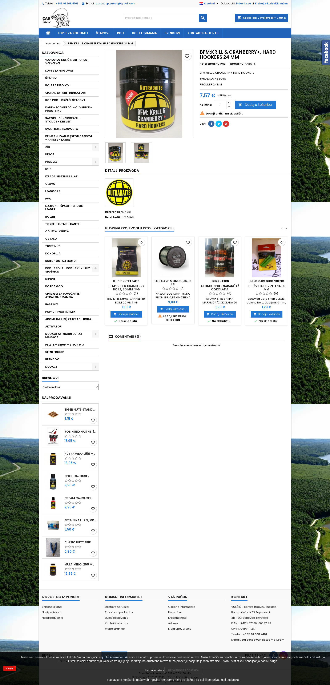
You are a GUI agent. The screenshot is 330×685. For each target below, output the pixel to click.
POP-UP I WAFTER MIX (60, 312)
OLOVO (50, 184)
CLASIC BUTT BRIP (77, 542)
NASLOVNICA (53, 52)
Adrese (173, 623)
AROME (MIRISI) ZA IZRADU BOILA (68, 319)
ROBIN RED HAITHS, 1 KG (80, 431)
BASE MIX (51, 304)
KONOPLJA (52, 253)
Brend (234, 64)
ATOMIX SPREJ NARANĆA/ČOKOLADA (220, 287)
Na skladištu (114, 217)
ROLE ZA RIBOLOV (57, 85)
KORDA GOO (54, 286)
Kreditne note (177, 618)
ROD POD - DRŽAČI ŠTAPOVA (65, 100)
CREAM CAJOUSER (78, 498)
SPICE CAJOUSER (76, 476)
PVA (48, 199)
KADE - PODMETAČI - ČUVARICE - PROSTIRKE (68, 109)
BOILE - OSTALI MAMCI (61, 261)
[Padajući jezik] (209, 3)
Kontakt (239, 597)
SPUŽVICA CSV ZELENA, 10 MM (266, 287)
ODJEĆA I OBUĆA (57, 231)
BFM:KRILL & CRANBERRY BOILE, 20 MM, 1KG (126, 287)
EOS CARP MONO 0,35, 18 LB (173, 282)
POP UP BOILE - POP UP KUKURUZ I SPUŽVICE (68, 270)
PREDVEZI (51, 162)
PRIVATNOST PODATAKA (183, 670)
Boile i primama (144, 33)
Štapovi (102, 33)
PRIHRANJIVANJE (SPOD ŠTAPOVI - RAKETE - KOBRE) (68, 138)
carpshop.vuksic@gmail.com (115, 3)
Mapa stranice (115, 629)
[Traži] (165, 18)
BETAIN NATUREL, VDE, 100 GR (80, 520)
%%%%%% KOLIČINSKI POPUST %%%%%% (67, 61)
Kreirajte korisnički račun (271, 3)
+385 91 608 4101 (67, 3)
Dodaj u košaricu (255, 104)
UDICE (49, 154)
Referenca (207, 64)
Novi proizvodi (51, 612)
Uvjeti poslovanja (116, 618)
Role (120, 33)
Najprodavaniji (56, 397)
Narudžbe (175, 612)
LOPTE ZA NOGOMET (59, 71)
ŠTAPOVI (51, 78)
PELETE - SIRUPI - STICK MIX (64, 345)
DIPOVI (50, 279)
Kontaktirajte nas (203, 33)
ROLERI (50, 217)
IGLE (48, 169)
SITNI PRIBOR (54, 352)
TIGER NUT (52, 246)
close (9, 668)
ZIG (47, 147)
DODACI (51, 367)
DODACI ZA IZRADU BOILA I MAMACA (63, 335)
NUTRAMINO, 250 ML (79, 453)
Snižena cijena (52, 607)
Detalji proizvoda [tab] (122, 170)
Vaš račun (177, 597)
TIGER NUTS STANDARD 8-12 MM (80, 409)
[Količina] (220, 105)
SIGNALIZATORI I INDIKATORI (65, 93)
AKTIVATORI (54, 327)
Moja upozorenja (180, 629)
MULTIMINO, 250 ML (79, 564)
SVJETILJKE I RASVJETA (61, 129)
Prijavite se (243, 3)
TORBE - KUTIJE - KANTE (62, 224)
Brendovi (172, 33)
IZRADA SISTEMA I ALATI (62, 176)
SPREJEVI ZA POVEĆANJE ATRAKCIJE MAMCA (62, 295)
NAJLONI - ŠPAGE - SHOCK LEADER (64, 207)
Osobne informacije (182, 607)
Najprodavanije (52, 618)
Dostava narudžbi (117, 607)
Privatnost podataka (119, 612)
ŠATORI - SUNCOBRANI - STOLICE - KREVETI (62, 120)
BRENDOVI (52, 359)
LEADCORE (52, 191)
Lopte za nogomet (73, 33)
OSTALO (51, 239)
